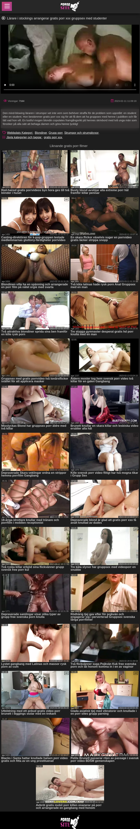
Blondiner (41, 132)
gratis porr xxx (53, 137)
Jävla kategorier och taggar (24, 137)
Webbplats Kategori (20, 132)
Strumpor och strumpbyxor (81, 132)
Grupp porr (56, 132)
